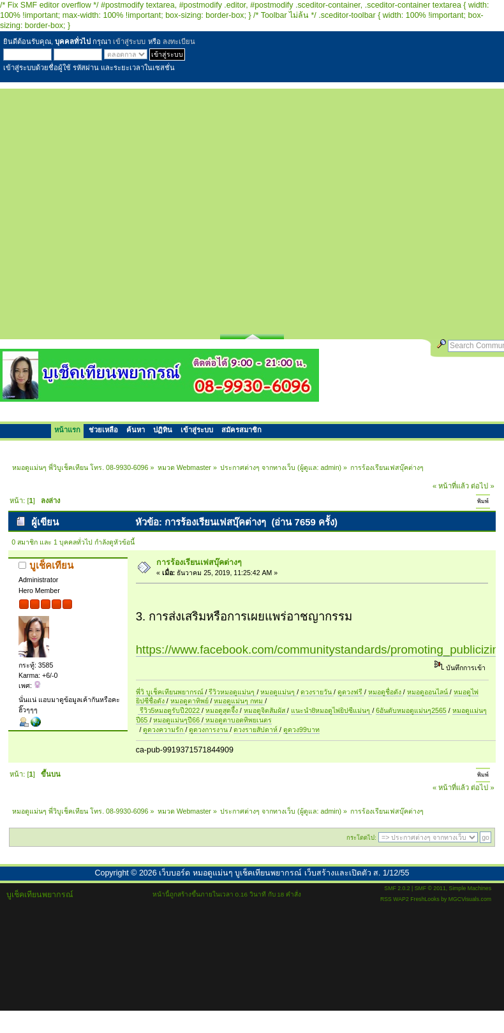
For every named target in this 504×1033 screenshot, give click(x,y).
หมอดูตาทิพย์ (190, 701)
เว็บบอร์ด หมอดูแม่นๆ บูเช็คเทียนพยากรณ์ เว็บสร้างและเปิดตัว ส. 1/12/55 (284, 872)
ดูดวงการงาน (209, 729)
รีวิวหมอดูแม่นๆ (232, 692)
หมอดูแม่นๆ (278, 692)
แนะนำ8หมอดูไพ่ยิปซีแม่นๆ (332, 710)
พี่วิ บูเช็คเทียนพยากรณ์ (170, 692)
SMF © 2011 (430, 888)
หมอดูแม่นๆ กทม (239, 701)
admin (330, 467)
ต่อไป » (482, 486)
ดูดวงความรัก (164, 729)
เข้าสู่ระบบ (129, 41)
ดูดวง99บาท (301, 729)
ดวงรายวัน (317, 692)
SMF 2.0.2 (397, 888)
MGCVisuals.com (469, 899)
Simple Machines (470, 888)
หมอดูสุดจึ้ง (222, 710)
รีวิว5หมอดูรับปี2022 (170, 710)
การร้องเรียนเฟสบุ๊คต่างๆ (199, 562)
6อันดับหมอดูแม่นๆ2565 (411, 710)
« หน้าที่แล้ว (451, 486)
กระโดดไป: (361, 837)
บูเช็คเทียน (51, 565)
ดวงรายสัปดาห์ (256, 729)
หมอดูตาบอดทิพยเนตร (238, 720)
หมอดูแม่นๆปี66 (177, 720)
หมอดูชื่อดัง (385, 692)
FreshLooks (425, 899)
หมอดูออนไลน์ (428, 692)
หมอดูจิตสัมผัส (265, 710)
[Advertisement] (119, 208)
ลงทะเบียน (179, 41)
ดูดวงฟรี (350, 692)
